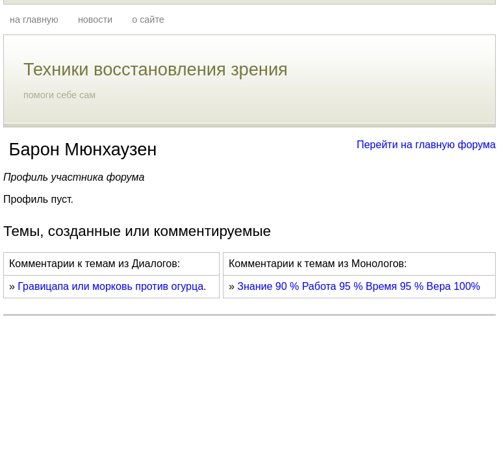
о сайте (148, 19)
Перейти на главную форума (426, 144)
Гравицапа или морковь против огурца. (112, 286)
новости (95, 19)
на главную (34, 19)
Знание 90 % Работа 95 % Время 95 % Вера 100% (358, 286)
